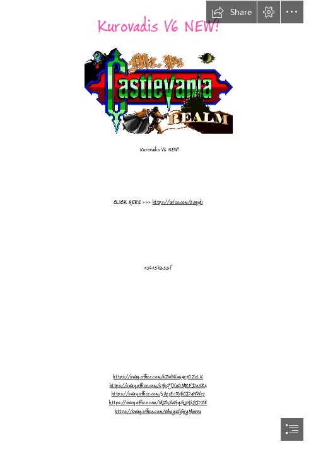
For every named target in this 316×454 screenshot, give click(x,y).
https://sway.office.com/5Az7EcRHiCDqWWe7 (157, 394)
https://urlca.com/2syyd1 (178, 201)
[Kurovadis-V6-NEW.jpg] (158, 90)
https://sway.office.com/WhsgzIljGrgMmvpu (158, 411)
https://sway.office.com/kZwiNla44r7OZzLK (157, 376)
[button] (231, 12)
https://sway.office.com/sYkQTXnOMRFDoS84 (157, 385)
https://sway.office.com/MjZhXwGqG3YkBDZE (158, 402)
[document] (158, 227)
